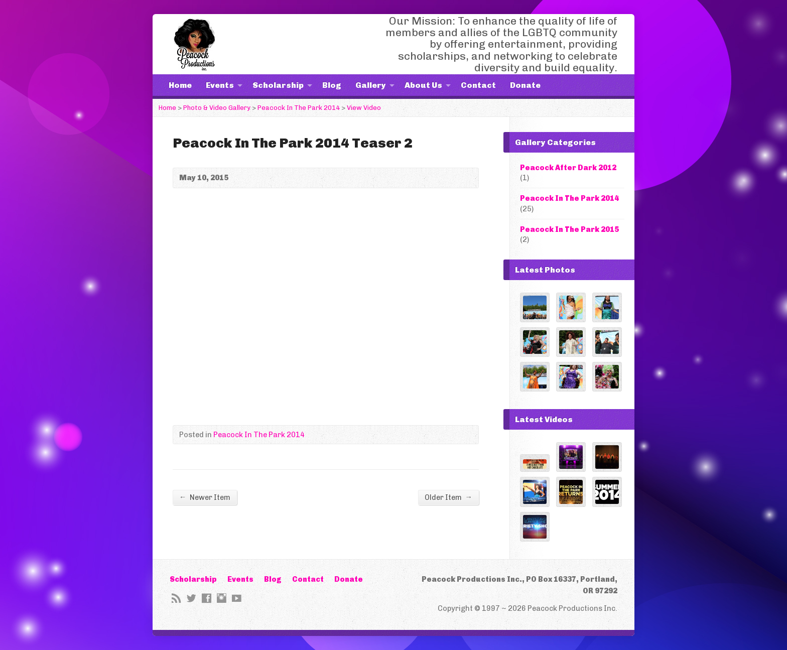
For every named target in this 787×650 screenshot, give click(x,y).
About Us (423, 85)
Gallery (370, 85)
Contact (478, 85)
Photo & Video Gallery (216, 107)
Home (180, 85)
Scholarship (278, 85)
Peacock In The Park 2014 (298, 107)
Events (220, 85)
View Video (364, 107)
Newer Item (204, 497)
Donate (525, 85)
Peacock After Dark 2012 (568, 167)
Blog (331, 85)
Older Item (448, 497)
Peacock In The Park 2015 (569, 229)
